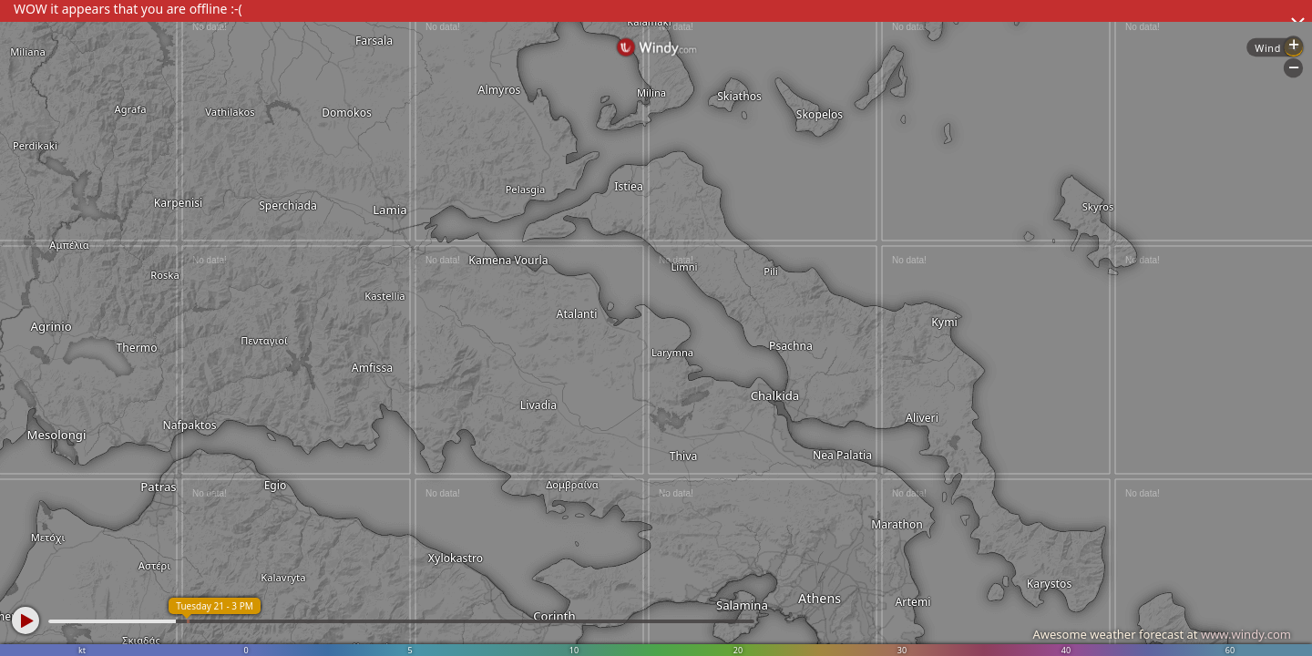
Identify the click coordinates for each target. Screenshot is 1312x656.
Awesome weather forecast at (1161, 634)
